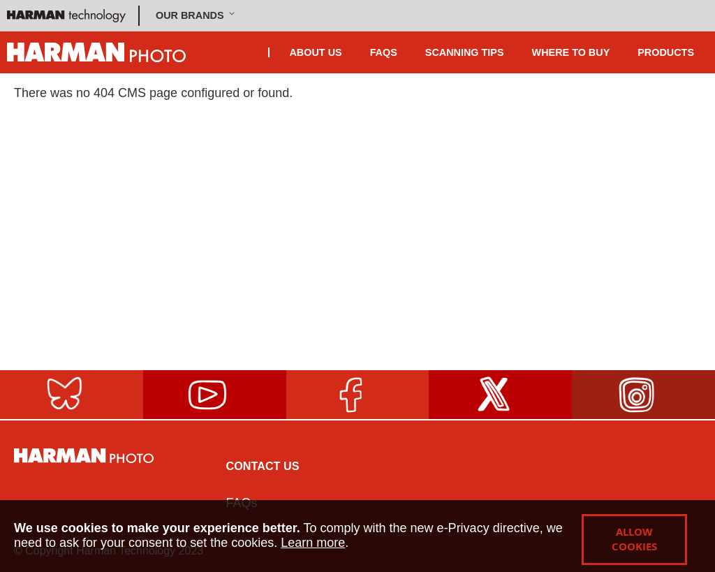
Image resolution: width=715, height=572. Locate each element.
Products (665, 52)
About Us (315, 52)
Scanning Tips (464, 52)
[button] (196, 16)
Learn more (313, 543)
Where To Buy (571, 52)
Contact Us (263, 466)
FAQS (383, 52)
